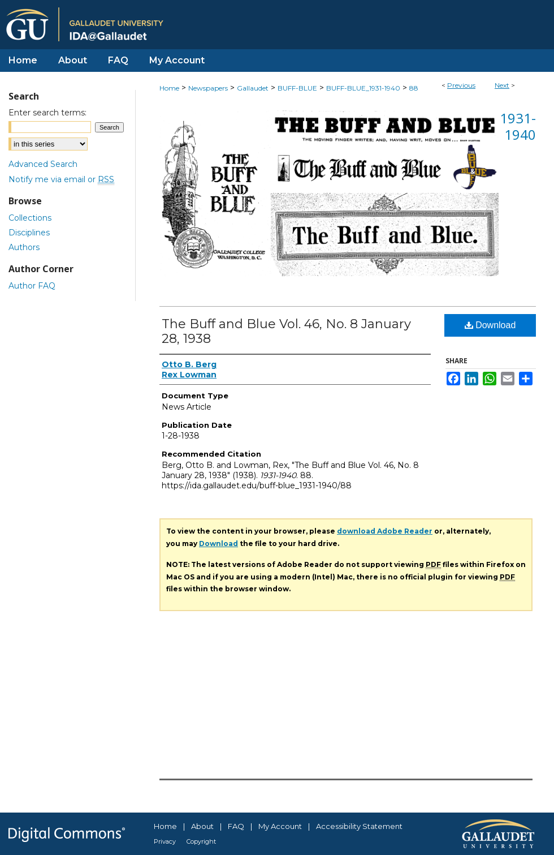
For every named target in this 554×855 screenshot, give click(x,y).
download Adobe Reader (384, 531)
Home (169, 88)
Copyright (201, 841)
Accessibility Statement (359, 826)
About (202, 826)
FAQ (236, 826)
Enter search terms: (47, 113)
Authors (24, 247)
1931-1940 (518, 126)
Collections (29, 218)
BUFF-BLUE (297, 88)
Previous (461, 85)
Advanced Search (42, 164)
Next (502, 85)
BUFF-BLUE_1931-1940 (363, 88)
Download (490, 325)
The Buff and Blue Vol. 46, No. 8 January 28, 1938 (286, 331)
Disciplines (29, 232)
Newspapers (208, 88)
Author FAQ (31, 286)
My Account (280, 826)
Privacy (165, 841)
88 (413, 88)
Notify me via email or (61, 179)
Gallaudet (253, 88)
